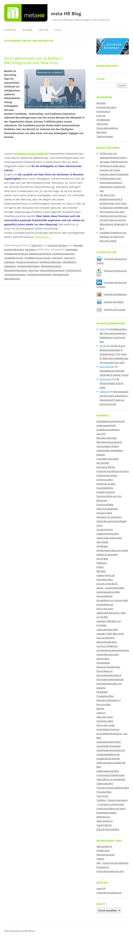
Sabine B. (104, 391)
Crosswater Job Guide (107, 458)
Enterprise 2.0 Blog (106, 483)
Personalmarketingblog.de (110, 679)
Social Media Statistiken (108, 746)
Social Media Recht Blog (108, 741)
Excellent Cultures (105, 492)
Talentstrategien (104, 136)
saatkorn (101, 712)
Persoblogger (103, 662)
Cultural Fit (57, 257)
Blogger (27, 29)
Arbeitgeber (71, 249)
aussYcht (101, 433)
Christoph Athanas (57, 245)
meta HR (43, 29)
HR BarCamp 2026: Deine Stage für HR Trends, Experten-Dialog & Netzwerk (114, 170)
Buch (58, 29)
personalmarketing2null (108, 675)
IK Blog (100, 567)
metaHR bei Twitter (110, 301)
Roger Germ (106, 379)
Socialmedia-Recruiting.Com (110, 750)
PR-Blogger (102, 691)
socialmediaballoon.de (107, 754)
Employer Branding (14, 249)
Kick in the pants (104, 608)
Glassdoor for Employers (109, 517)
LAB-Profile (102, 123)
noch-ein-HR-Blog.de (107, 646)
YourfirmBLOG (104, 825)
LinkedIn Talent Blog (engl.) (110, 633)
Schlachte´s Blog (104, 721)
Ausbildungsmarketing (108, 429)
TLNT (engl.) (102, 796)
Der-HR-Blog (102, 462)
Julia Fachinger (107, 366)
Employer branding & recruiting (112, 471)
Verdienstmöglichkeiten (39, 274)
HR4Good (101, 562)
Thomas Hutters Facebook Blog (112, 787)
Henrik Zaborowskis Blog (109, 537)
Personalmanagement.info (110, 871)
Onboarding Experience (52, 270)
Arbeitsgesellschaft (106, 425)
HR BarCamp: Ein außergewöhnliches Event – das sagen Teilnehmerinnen (114, 157)
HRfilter (100, 858)
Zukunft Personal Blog (107, 829)
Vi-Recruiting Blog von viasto (111, 808)
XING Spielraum (104, 820)
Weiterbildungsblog (106, 812)
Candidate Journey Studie (37, 257)
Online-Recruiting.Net (107, 654)
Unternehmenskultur (15, 274)
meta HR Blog (66, 13)
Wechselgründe (60, 274)
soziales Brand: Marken (108, 758)
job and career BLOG (107, 583)
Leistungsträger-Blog (107, 629)
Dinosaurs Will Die (105, 467)
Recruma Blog (103, 704)
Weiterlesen (43, 237)
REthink (100, 708)
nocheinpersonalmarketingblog (112, 650)
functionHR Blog (104, 504)
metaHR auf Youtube (110, 309)
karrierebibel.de (104, 596)
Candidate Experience (63, 253)
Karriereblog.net (104, 604)
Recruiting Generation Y (108, 700)
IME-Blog (101, 571)
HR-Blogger (102, 546)
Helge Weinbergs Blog (107, 533)
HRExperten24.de (105, 854)
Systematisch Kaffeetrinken (110, 775)
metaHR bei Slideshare (111, 294)
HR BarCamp (103, 850)
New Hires (33, 270)
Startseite (10, 29)
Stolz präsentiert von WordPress (19, 930)
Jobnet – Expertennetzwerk (110, 587)
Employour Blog (104, 479)
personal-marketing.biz (108, 666)
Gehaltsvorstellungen (50, 262)
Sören (103, 329)
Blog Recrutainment (106, 437)
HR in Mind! (102, 542)
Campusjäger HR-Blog (107, 446)
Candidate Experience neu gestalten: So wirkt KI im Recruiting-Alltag (113, 236)
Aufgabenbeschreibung (16, 253)
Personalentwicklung (107, 128)
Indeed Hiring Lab (105, 575)
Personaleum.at (104, 671)
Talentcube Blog (104, 783)
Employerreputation (106, 475)
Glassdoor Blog (104, 512)
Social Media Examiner (107, 729)
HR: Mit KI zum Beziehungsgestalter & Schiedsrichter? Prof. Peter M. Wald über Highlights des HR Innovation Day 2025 (114, 203)
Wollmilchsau (103, 816)
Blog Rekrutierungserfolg (109, 442)
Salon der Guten (104, 716)
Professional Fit (73, 270)
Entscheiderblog (104, 487)
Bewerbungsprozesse (40, 253)
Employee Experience (27, 262)
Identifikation (69, 262)
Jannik (103, 345)
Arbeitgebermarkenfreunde (110, 421)
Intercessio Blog (104, 579)
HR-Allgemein (103, 119)
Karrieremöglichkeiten (28, 266)
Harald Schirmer (104, 529)
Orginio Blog (102, 658)
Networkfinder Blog (106, 641)
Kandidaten (10, 266)
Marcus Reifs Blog (105, 637)
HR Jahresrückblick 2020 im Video (111, 383)
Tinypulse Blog (103, 791)
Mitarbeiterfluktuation (15, 270)
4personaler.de (104, 846)
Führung (100, 115)
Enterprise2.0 (103, 111)
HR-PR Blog (102, 558)
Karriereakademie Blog (108, 591)
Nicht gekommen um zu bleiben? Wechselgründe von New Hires (33, 60)
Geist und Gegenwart (107, 508)
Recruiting (30, 249)
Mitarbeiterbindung (51, 266)
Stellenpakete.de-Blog (107, 771)
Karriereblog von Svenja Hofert (112, 600)
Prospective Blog (105, 696)
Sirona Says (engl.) (105, 725)
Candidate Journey (13, 257)
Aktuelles (78, 245)
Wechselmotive (12, 278)
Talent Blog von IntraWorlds (110, 779)
